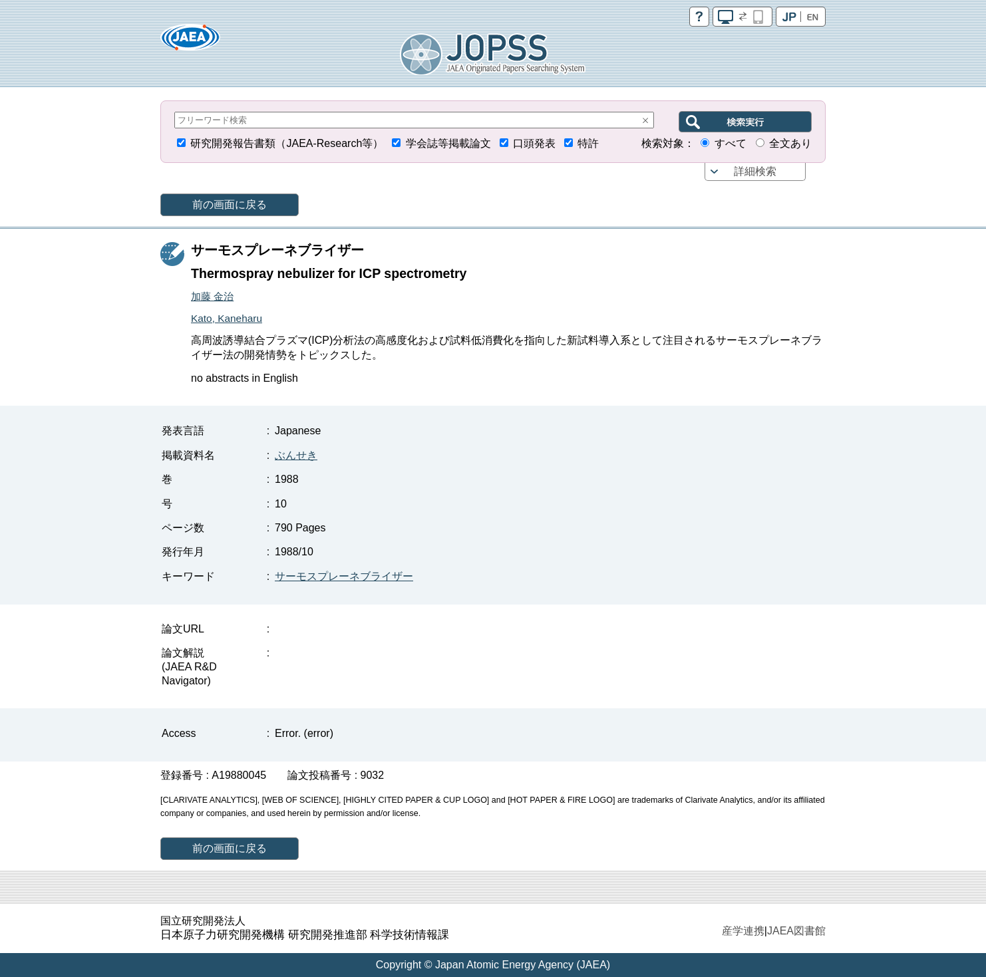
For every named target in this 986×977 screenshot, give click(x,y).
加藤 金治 (212, 296)
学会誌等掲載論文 (448, 143)
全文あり (790, 143)
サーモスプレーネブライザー (344, 576)
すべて (730, 143)
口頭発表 (534, 143)
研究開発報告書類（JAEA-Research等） (286, 143)
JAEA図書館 (796, 930)
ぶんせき (296, 455)
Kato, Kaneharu (226, 318)
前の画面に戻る (229, 204)
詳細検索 (755, 171)
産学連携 (743, 930)
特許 (588, 143)
